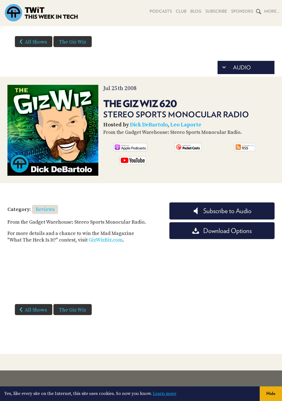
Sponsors (242, 11)
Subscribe (216, 11)
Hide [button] (270, 393)
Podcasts (161, 11)
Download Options (222, 231)
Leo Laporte (185, 124)
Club (181, 11)
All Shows (32, 41)
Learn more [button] (164, 393)
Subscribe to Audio (221, 211)
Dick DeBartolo (149, 124)
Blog (196, 11)
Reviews (45, 209)
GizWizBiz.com (106, 240)
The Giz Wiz (72, 42)
